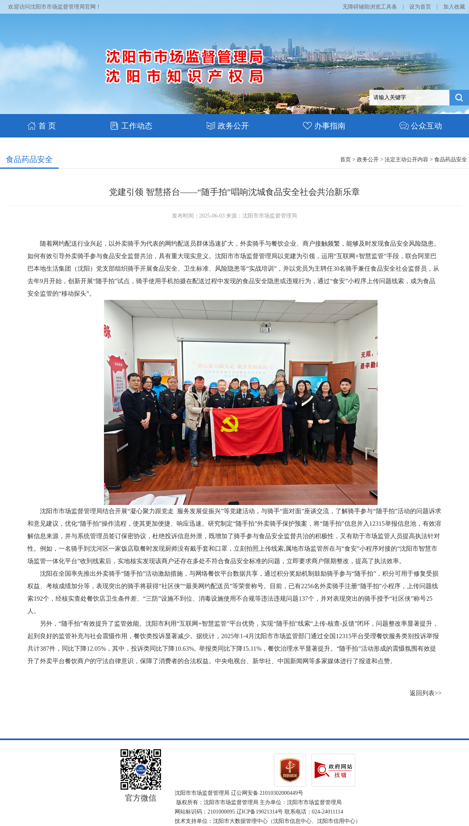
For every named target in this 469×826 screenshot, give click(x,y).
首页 (345, 159)
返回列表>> (426, 693)
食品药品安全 (29, 159)
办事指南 (324, 125)
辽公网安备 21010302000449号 (267, 793)
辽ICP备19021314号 (259, 812)
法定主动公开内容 (406, 159)
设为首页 (420, 7)
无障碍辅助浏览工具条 (369, 7)
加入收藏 (454, 7)
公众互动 (420, 125)
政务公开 (227, 125)
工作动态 (131, 125)
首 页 (41, 125)
